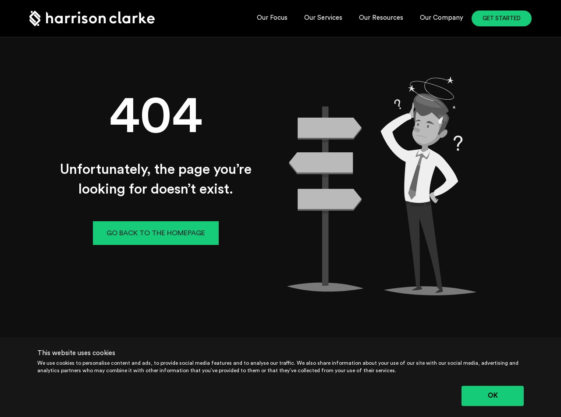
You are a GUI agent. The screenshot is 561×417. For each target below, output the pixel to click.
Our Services (323, 17)
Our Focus (272, 17)
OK (492, 395)
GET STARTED (502, 18)
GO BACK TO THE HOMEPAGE (156, 233)
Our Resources (381, 17)
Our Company (441, 17)
